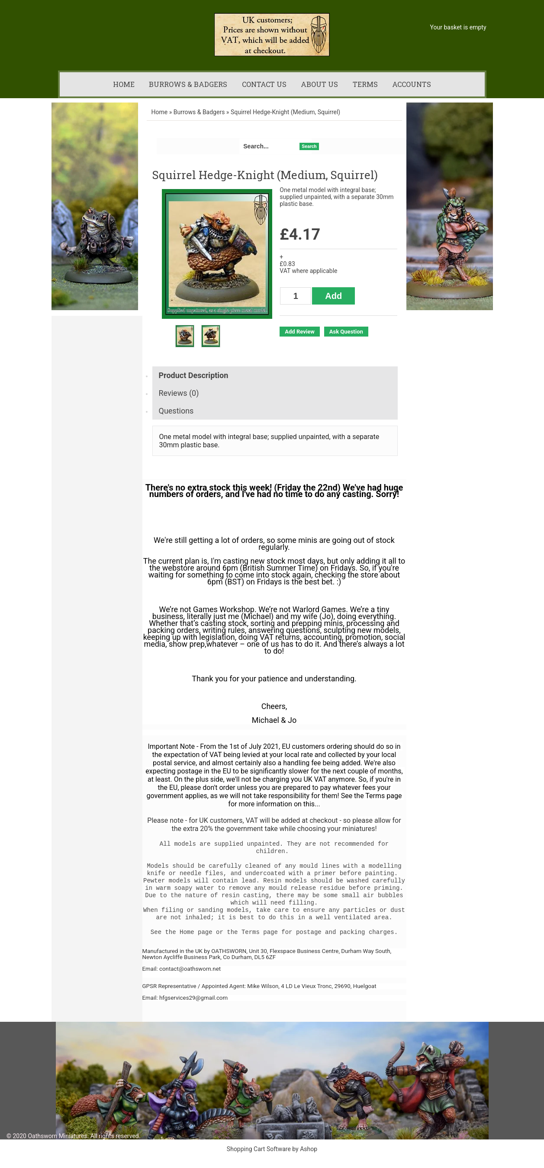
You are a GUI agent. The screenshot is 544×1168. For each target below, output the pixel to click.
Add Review (299, 331)
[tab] (275, 375)
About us (319, 84)
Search (309, 146)
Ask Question (346, 331)
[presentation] (275, 375)
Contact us (264, 84)
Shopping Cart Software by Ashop (272, 1149)
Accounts (411, 84)
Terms (365, 84)
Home (124, 84)
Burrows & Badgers (188, 84)
